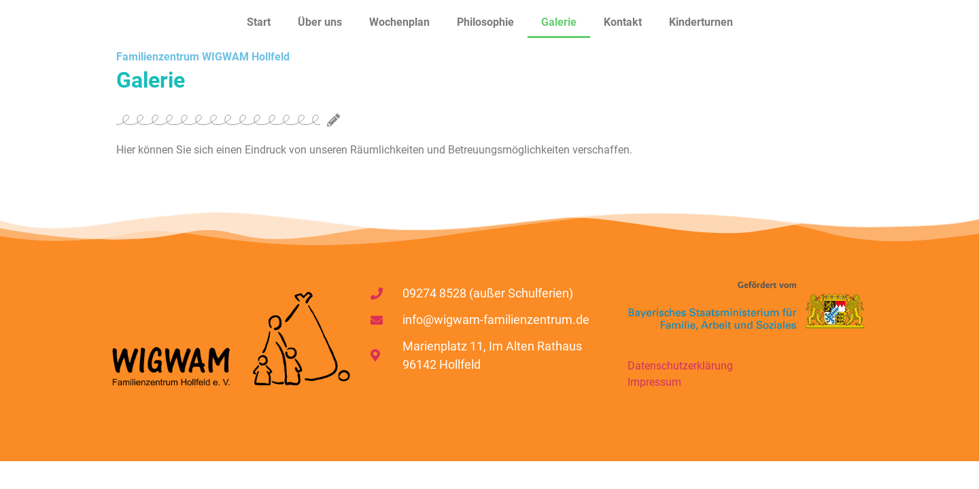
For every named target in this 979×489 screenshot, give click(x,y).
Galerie (559, 22)
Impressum (654, 382)
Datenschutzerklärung (680, 365)
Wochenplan (399, 22)
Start (259, 22)
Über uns (320, 22)
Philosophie (485, 22)
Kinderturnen (701, 22)
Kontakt (623, 22)
